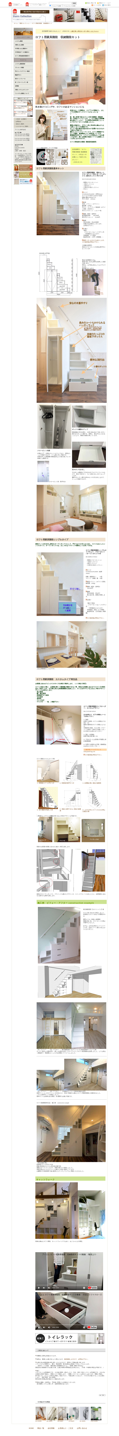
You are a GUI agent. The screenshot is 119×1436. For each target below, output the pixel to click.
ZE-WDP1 (52, 1420)
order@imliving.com (89, 751)
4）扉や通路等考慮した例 (48, 809)
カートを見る (97, 5)
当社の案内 (107, 5)
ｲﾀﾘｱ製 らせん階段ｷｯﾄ (21, 48)
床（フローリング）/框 (21, 82)
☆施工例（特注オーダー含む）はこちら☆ (84, 31)
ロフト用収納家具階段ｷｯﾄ (22, 56)
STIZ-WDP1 (96, 1420)
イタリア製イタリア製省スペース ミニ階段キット (20, 102)
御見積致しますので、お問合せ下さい (76, 1359)
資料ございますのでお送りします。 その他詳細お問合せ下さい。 (93, 241)
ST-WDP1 (74, 1420)
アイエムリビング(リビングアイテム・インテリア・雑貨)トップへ (38, 4)
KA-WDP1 (41, 1420)
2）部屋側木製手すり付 (71, 782)
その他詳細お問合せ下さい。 (95, 618)
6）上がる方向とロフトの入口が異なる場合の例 (93, 810)
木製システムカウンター (22, 89)
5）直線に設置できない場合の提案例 (71, 809)
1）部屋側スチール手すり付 (48, 782)
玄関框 (17, 86)
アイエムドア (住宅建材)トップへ (18, 4)
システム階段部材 (21, 64)
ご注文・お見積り (21, 119)
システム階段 (19, 41)
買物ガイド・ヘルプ (105, 3)
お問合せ (18, 121)
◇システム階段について (22, 93)
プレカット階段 (20, 67)
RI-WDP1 (63, 1420)
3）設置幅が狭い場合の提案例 (93, 782)
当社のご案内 (20, 124)
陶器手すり (18, 75)
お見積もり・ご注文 (65, 1428)
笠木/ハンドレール (20, 78)
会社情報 (51, 1428)
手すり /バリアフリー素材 (22, 71)
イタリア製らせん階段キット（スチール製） (20, 113)
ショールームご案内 (22, 126)
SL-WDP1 (85, 1420)
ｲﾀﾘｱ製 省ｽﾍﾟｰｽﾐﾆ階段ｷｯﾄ (22, 52)
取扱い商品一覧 (91, 3)
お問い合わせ (82, 1428)
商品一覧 (40, 1428)
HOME (31, 1428)
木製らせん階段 (19, 45)
